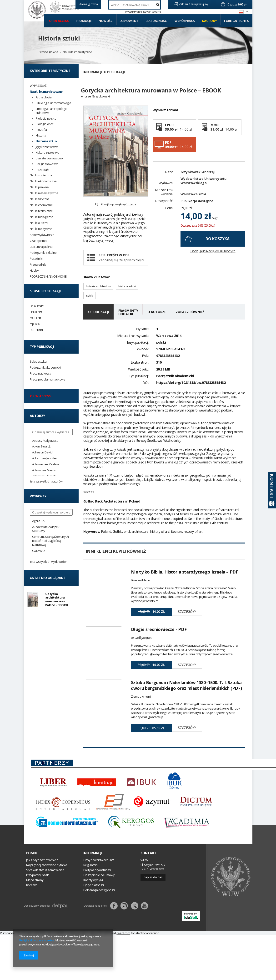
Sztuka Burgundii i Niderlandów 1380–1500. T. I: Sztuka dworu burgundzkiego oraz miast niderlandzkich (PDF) (186, 714)
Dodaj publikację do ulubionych (213, 259)
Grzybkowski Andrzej (198, 180)
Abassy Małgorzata (45, 441)
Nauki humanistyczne (77, 52)
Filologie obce (45, 124)
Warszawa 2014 (193, 202)
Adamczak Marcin (44, 470)
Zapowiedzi (129, 21)
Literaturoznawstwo (49, 158)
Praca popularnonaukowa (47, 379)
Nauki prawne (39, 187)
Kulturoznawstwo (48, 153)
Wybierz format (165, 118)
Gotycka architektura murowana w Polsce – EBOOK (56, 600)
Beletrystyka (38, 362)
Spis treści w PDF (121, 247)
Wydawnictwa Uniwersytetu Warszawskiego (203, 189)
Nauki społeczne (41, 175)
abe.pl (94, 974)
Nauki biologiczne (42, 217)
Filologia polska (46, 119)
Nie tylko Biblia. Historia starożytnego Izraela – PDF (184, 561)
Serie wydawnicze (42, 235)
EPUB (36, 312)
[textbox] (134, 5)
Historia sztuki (59, 38)
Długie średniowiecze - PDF (159, 636)
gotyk (89, 285)
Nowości (106, 21)
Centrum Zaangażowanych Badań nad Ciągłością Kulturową (50, 541)
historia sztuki (126, 276)
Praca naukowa (40, 373)
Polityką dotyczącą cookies (36, 940)
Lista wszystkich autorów (46, 481)
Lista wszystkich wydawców (48, 561)
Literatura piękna (41, 247)
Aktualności (156, 21)
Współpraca (185, 21)
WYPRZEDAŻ (38, 86)
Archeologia (44, 97)
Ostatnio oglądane (47, 577)
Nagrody (209, 21)
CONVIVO (38, 551)
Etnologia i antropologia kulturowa (51, 111)
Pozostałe (42, 170)
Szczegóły (187, 600)
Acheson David (42, 452)
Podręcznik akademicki (45, 368)
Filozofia (41, 130)
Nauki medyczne (41, 229)
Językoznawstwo (47, 147)
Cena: (169, 216)
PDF (36, 330)
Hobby (34, 271)
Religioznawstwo (47, 164)
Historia (41, 135)
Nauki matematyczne (44, 193)
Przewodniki (38, 265)
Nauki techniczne (41, 211)
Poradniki (36, 259)
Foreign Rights (236, 21)
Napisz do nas (153, 918)
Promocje (83, 21)
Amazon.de (78, 974)
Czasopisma (38, 241)
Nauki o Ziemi (39, 223)
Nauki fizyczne (40, 199)
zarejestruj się (200, 4)
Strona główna (49, 52)
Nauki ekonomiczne (43, 181)
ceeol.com (123, 974)
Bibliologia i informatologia (53, 103)
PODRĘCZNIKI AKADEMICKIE (48, 276)
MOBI (35, 318)
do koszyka (218, 247)
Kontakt (148, 893)
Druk (37, 306)
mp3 (35, 324)
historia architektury (98, 276)
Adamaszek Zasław (45, 464)
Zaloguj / (185, 4)
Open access (59, 21)
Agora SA (38, 521)
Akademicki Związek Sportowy (46, 529)
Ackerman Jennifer (44, 458)
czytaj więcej (105, 229)
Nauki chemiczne (41, 205)
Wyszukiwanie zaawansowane (143, 11)
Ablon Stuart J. (41, 446)
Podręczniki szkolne (43, 253)
